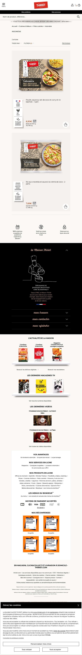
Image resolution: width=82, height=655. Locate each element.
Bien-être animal (26, 577)
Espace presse (50, 577)
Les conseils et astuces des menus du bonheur (45, 496)
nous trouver (41, 312)
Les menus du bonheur (52, 488)
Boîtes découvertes (28, 488)
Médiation (60, 575)
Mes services (56, 12)
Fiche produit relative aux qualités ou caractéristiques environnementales (41, 582)
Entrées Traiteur (41, 476)
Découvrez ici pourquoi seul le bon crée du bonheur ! (41, 288)
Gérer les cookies (59, 631)
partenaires (54, 612)
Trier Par (16, 43)
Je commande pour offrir (40, 468)
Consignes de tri (38, 577)
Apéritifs (32, 476)
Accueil (14, 26)
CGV (54, 573)
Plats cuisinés (38, 26)
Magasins (25, 465)
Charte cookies (51, 575)
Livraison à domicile (52, 465)
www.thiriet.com (39, 612)
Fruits (33, 483)
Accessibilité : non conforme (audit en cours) (41, 580)
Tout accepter (55, 650)
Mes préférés (25, 12)
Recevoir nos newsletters (56, 369)
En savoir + (41, 508)
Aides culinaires (25, 483)
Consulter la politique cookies (13, 638)
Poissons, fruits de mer (55, 478)
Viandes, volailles (24, 481)
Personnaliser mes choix (41, 644)
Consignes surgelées (37, 465)
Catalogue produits (24, 575)
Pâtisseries (58, 483)
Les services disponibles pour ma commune (37, 573)
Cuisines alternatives (43, 485)
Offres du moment (21, 476)
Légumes (35, 481)
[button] (72, 5)
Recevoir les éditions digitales (27, 369)
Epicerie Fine (55, 485)
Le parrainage (56, 457)
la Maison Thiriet (41, 250)
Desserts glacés (47, 483)
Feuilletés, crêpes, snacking (57, 476)
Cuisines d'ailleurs (25, 26)
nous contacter (41, 319)
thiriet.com (17, 573)
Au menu (24, 496)
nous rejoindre (41, 325)
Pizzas (20, 478)
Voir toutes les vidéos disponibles (40, 446)
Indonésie (48, 26)
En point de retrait (43, 457)
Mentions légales (62, 573)
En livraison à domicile (28, 457)
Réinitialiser (66, 43)
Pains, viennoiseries (28, 485)
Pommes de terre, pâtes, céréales (51, 481)
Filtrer (28, 43)
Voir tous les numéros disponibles (40, 401)
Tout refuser (27, 650)
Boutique (39, 488)
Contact (59, 577)
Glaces (39, 483)
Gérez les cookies (38, 575)
